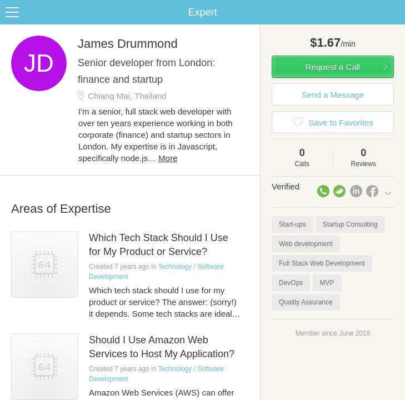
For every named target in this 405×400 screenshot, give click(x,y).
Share (394, 12)
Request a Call (333, 67)
